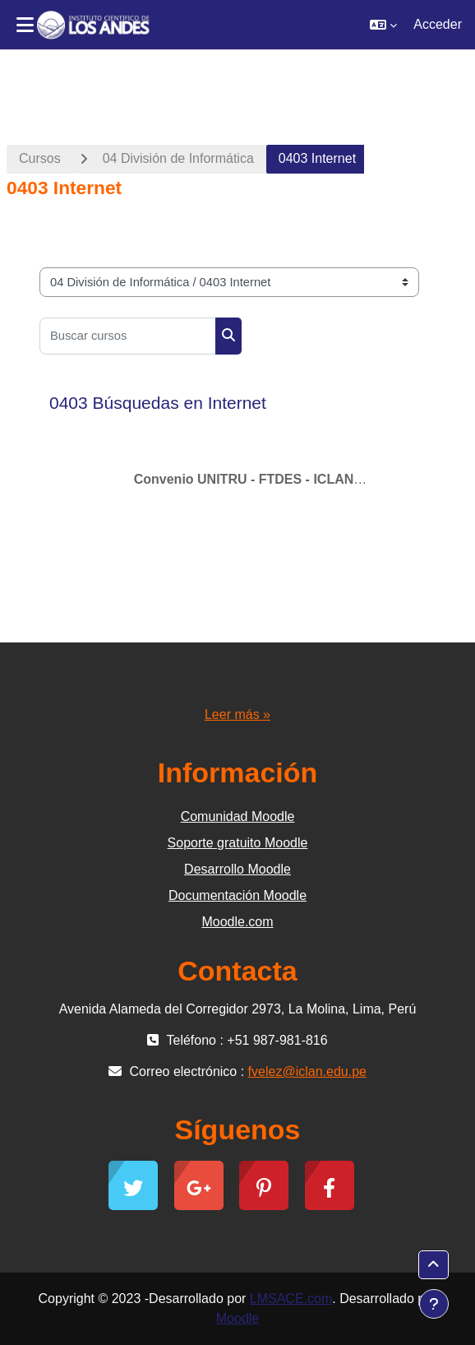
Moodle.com (237, 922)
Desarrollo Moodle (237, 869)
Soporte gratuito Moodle (238, 843)
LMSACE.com (291, 1299)
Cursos (40, 158)
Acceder (437, 24)
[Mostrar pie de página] (434, 1304)
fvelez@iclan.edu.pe (307, 1071)
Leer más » (237, 714)
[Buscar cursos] (127, 336)
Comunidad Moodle (238, 816)
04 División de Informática (178, 158)
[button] (383, 24)
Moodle (237, 1318)
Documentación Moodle (237, 895)
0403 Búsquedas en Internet (157, 402)
